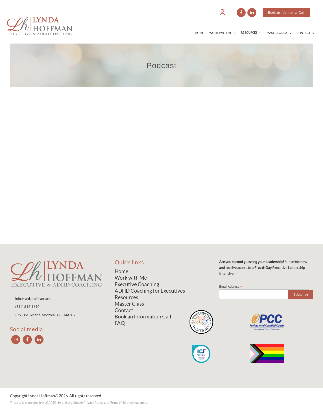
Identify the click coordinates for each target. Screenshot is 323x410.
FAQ (120, 323)
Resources (126, 297)
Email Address (230, 287)
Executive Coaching (137, 284)
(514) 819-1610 (27, 307)
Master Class (129, 303)
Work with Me (131, 277)
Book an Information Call (143, 316)
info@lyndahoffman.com (32, 298)
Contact (124, 310)
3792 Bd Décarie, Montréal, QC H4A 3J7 (45, 315)
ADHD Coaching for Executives (150, 290)
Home (121, 271)
